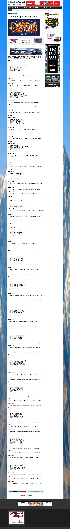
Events (18, 7)
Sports (22, 7)
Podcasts (25, 7)
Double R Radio (31, 7)
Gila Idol (36, 7)
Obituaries (45, 7)
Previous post (22, 495)
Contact (50, 7)
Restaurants (14, 7)
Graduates (40, 7)
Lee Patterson (13, 46)
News (9, 7)
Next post (29, 495)
